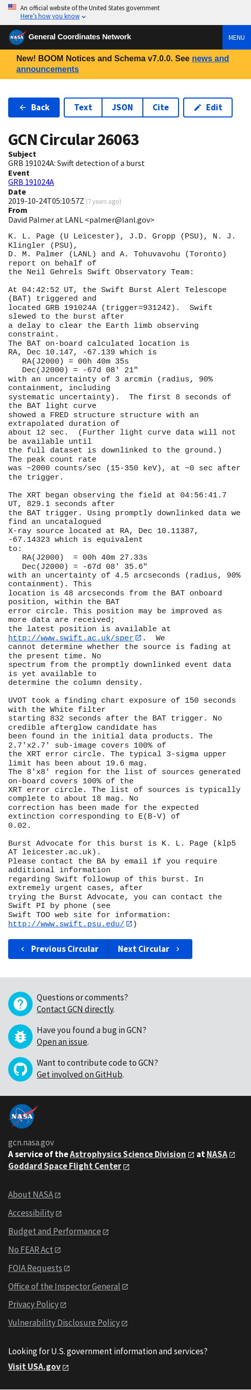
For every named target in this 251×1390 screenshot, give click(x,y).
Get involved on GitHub (79, 1074)
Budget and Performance (54, 1231)
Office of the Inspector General (64, 1286)
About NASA (30, 1195)
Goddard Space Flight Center (64, 1166)
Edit (207, 107)
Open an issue (62, 1041)
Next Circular (150, 949)
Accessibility (31, 1213)
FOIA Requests (35, 1268)
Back (33, 107)
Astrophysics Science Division (128, 1154)
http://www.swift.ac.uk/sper (71, 638)
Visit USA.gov (34, 1367)
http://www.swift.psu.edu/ (66, 924)
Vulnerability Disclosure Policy (64, 1323)
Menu (237, 37)
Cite (161, 107)
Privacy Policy (33, 1304)
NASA (217, 1154)
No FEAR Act (30, 1250)
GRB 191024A (31, 182)
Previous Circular (58, 949)
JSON (122, 107)
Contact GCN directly (75, 1009)
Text (83, 107)
